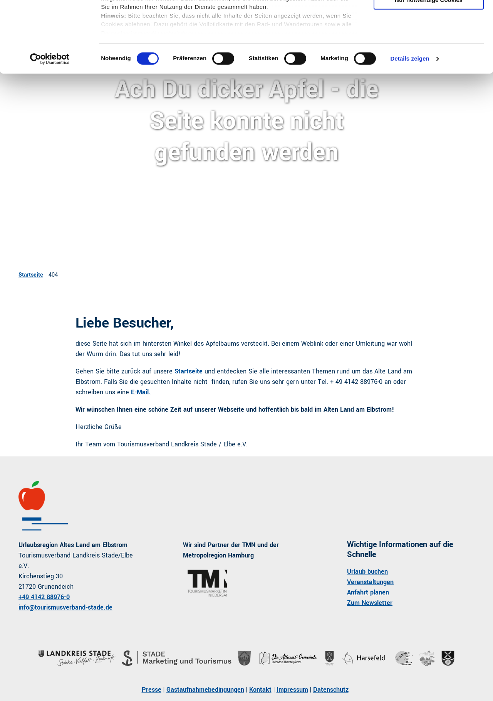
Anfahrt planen (368, 592)
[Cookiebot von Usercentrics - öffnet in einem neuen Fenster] (50, 123)
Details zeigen (409, 123)
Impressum (292, 689)
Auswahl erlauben (428, 42)
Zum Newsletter (369, 602)
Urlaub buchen (367, 571)
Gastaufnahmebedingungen (205, 689)
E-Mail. (141, 392)
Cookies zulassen (428, 19)
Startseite (30, 275)
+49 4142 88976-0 (44, 597)
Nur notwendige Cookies (429, 64)
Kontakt (260, 689)
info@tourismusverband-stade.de (65, 607)
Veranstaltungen (370, 582)
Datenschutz (331, 689)
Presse (151, 689)
